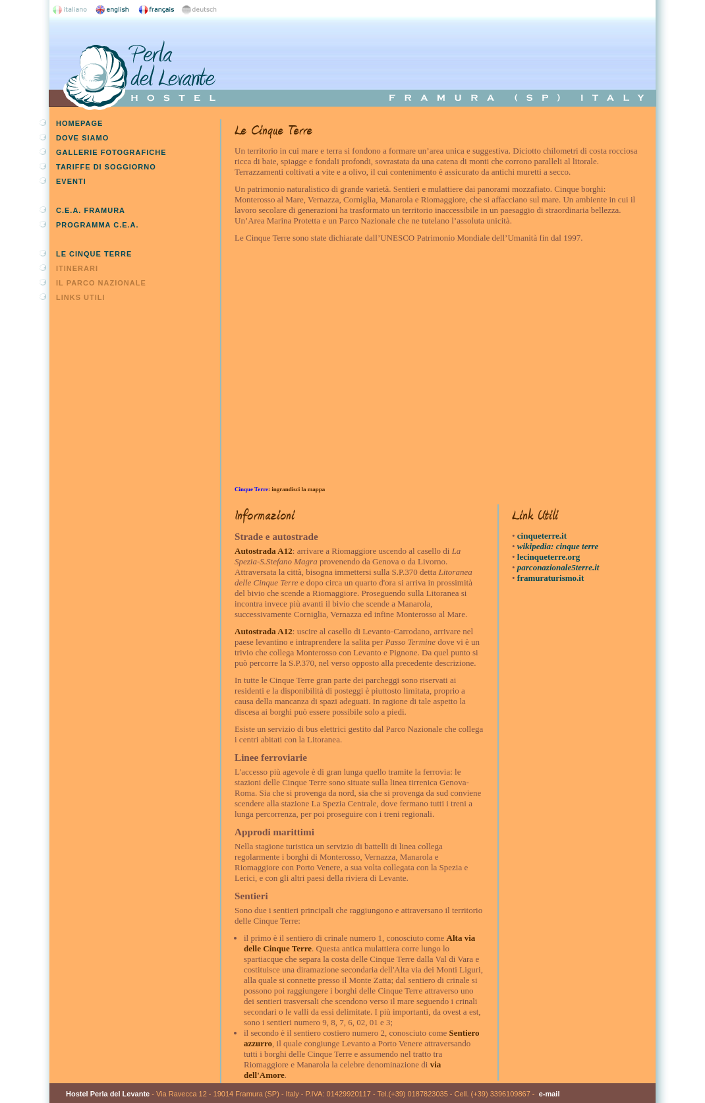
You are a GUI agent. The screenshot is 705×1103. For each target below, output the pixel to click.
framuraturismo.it (550, 578)
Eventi (71, 181)
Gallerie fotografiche (111, 152)
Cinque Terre (251, 489)
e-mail (549, 1094)
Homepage (79, 123)
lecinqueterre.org (548, 557)
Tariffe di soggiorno (106, 167)
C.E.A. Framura (90, 210)
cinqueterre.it (542, 536)
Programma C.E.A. (97, 225)
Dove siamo (82, 138)
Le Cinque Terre (94, 254)
